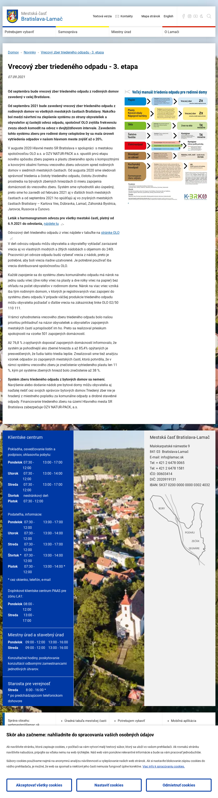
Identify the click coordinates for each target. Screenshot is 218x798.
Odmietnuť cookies (179, 785)
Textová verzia (102, 16)
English (168, 16)
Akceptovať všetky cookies (39, 785)
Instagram (189, 16)
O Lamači (178, 38)
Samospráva (74, 38)
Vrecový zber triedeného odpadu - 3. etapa (72, 65)
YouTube (195, 16)
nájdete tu (51, 236)
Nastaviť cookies (108, 785)
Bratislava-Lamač (42, 16)
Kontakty (127, 16)
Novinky (30, 65)
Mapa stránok (150, 16)
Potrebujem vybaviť (29, 38)
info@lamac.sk (172, 470)
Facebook (183, 16)
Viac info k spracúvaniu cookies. (164, 766)
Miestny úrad (128, 38)
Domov (13, 65)
